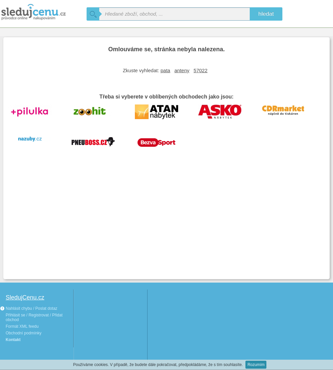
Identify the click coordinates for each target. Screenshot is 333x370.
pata (165, 70)
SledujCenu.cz (25, 297)
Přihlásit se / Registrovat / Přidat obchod (34, 317)
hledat (266, 14)
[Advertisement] (166, 224)
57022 (200, 70)
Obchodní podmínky (23, 333)
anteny (181, 70)
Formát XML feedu (22, 326)
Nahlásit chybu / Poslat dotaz (28, 308)
